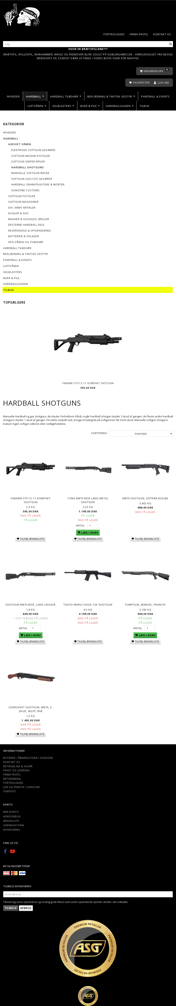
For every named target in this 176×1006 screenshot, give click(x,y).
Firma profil (139, 34)
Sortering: (99, 433)
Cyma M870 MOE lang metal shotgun (88, 499)
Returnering (12, 776)
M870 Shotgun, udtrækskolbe (145, 497)
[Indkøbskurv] (154, 71)
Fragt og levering (16, 768)
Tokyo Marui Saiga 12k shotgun (87, 603)
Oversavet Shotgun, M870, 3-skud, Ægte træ (31, 707)
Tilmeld (11, 906)
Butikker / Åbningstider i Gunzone (28, 755)
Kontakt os (162, 34)
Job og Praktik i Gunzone (21, 784)
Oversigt (9, 789)
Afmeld (25, 906)
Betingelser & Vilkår (18, 763)
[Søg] (170, 44)
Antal (80, 524)
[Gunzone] (22, 13)
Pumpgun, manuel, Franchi (145, 603)
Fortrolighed (114, 34)
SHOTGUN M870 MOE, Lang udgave (30, 603)
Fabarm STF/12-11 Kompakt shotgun (88, 383)
